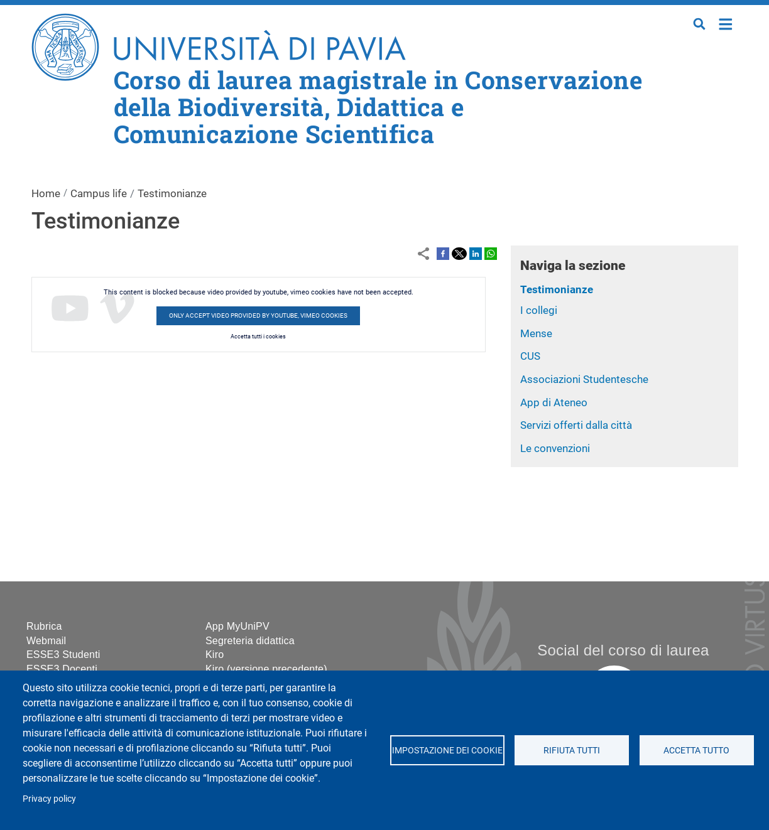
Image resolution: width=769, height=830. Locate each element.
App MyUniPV (237, 626)
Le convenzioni (555, 448)
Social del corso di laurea (623, 650)
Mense (536, 333)
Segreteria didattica (250, 640)
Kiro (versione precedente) (266, 669)
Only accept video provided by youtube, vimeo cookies (258, 315)
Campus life (98, 193)
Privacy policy (49, 799)
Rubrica (44, 626)
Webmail (46, 640)
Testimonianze (556, 289)
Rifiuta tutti (571, 750)
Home (726, 23)
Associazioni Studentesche (584, 379)
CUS (530, 356)
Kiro (214, 654)
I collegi (538, 310)
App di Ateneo (553, 402)
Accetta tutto (696, 750)
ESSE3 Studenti (63, 654)
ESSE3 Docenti (61, 669)
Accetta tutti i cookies (258, 336)
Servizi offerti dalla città (576, 425)
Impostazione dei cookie (446, 750)
